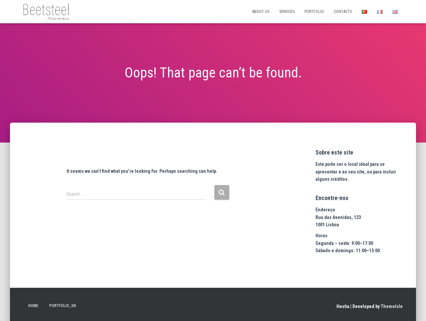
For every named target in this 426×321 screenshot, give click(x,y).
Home (33, 305)
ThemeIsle (392, 306)
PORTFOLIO (314, 11)
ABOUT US (260, 11)
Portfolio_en (62, 305)
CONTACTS (343, 11)
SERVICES (287, 11)
